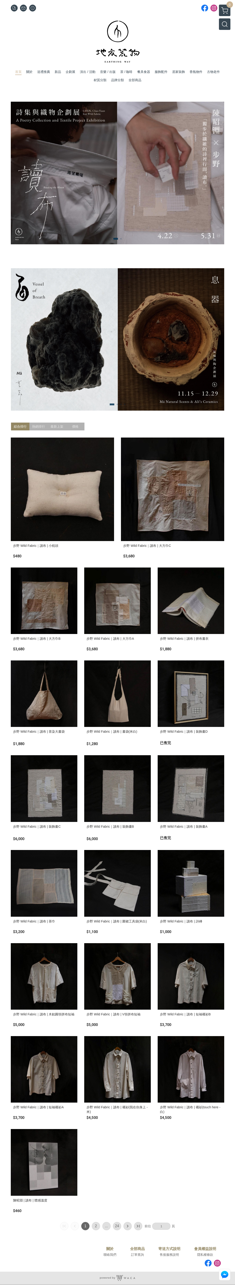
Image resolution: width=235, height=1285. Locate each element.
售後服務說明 (169, 1254)
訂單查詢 (137, 1254)
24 (117, 1226)
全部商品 (137, 1249)
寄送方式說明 (169, 1249)
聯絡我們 (110, 1254)
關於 (110, 1249)
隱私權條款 (205, 1254)
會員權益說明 (205, 1249)
